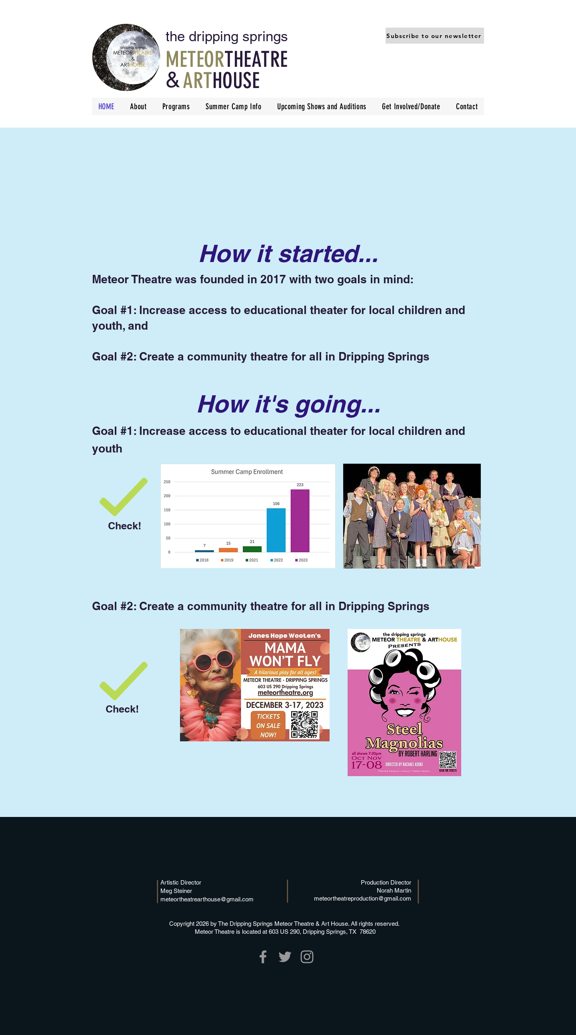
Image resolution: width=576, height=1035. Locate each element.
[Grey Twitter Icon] (285, 956)
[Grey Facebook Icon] (263, 956)
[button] (435, 36)
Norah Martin (394, 890)
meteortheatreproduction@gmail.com (362, 898)
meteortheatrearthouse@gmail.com (207, 899)
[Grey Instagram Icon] (307, 956)
